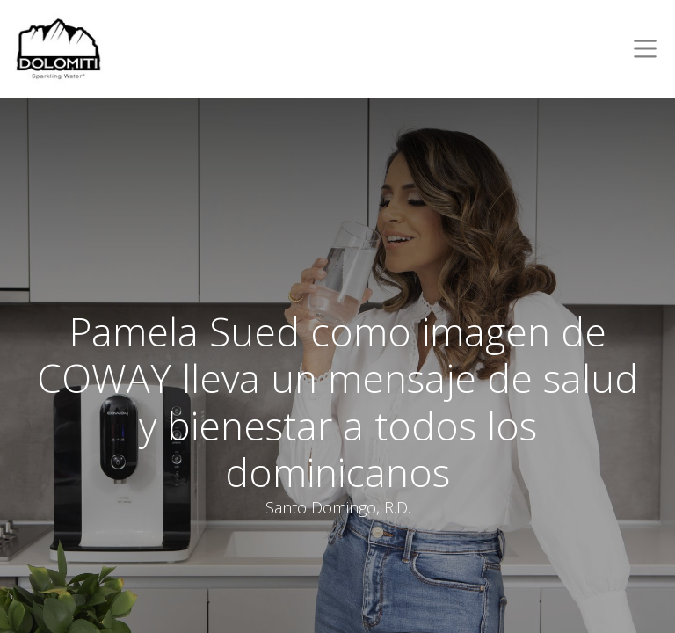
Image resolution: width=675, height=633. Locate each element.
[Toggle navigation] (642, 49)
